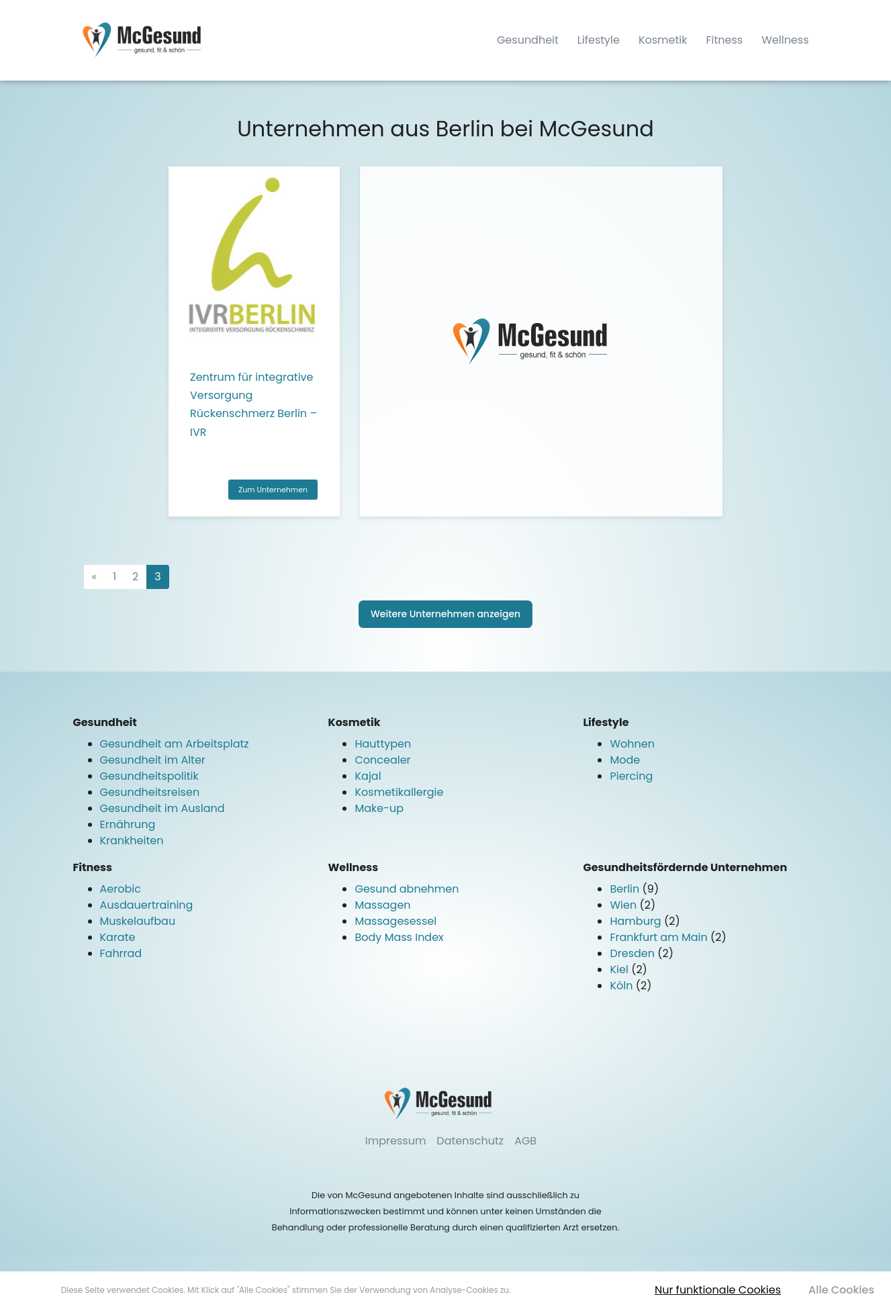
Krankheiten (132, 840)
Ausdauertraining (146, 905)
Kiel (620, 969)
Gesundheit (528, 40)
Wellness (784, 40)
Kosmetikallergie (399, 792)
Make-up (379, 808)
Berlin (626, 889)
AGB (525, 1140)
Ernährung (128, 824)
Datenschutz (470, 1140)
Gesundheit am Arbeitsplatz (174, 744)
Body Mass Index (399, 937)
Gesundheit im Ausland (162, 808)
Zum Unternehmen (273, 489)
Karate (118, 937)
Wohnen (632, 744)
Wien (624, 905)
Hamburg (636, 921)
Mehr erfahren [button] (541, 1290)
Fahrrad (121, 953)
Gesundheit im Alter (152, 760)
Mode (625, 760)
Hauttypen (383, 744)
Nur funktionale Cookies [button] (718, 1290)
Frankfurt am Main (660, 937)
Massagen (382, 905)
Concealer (382, 760)
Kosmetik (663, 40)
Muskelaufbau (138, 921)
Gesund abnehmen (407, 889)
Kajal (368, 776)
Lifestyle (598, 40)
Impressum (395, 1140)
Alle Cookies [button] (841, 1290)
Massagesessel (395, 921)
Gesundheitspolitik (149, 776)
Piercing (631, 776)
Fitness (724, 40)
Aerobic (120, 889)
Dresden (633, 953)
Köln (622, 985)
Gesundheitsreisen (150, 792)
